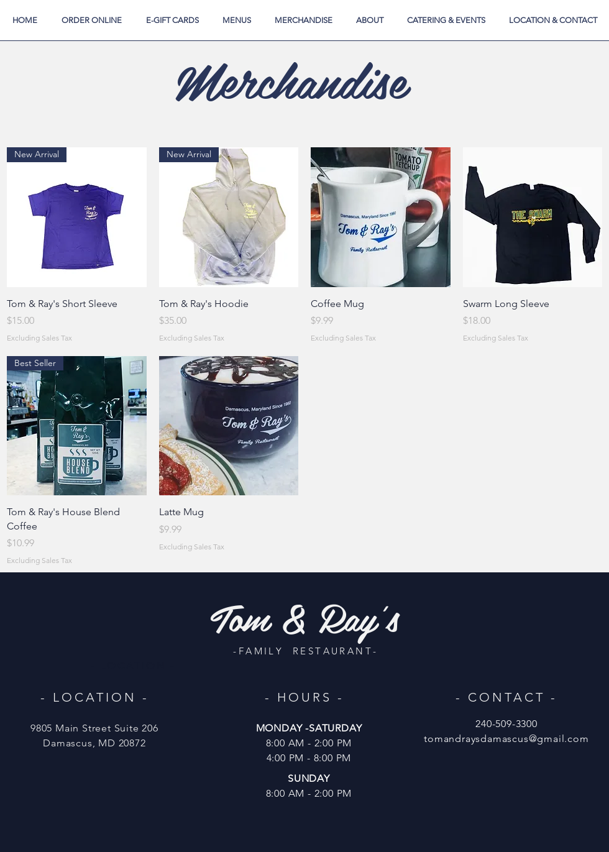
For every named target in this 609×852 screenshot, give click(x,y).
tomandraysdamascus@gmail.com (506, 738)
